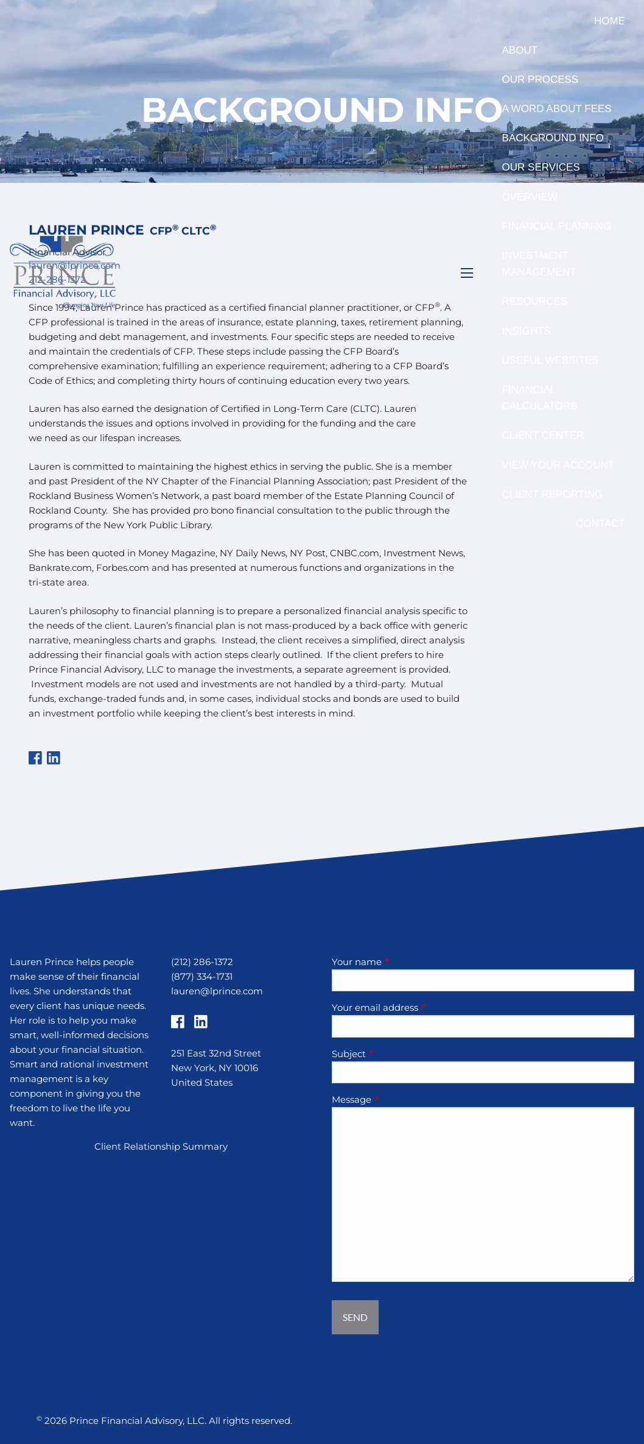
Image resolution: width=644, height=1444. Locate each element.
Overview (530, 197)
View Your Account (558, 465)
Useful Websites (550, 360)
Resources (535, 301)
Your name (404, 962)
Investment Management (539, 264)
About (520, 50)
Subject (396, 1054)
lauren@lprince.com (217, 991)
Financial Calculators (540, 398)
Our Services (541, 167)
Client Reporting (552, 494)
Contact (600, 523)
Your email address (422, 1007)
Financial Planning (557, 226)
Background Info (553, 138)
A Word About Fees (557, 109)
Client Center (543, 435)
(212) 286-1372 (202, 962)
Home (609, 21)
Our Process (540, 79)
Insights (526, 331)
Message (399, 1099)
